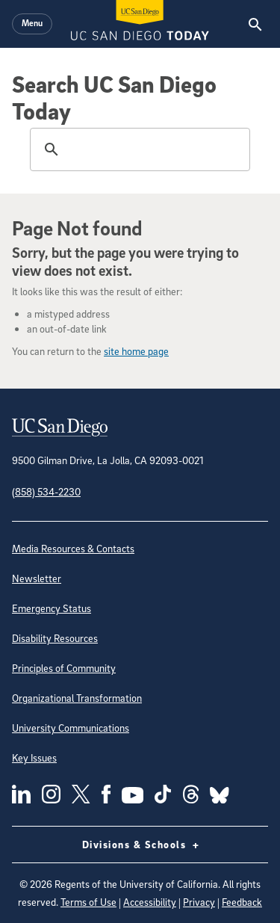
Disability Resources (55, 638)
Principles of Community (64, 667)
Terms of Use (88, 901)
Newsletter (36, 578)
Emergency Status (51, 608)
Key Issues (34, 757)
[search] (137, 149)
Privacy (199, 901)
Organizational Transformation (77, 697)
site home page (136, 351)
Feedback (242, 901)
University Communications (70, 727)
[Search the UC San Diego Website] (255, 24)
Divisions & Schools (140, 844)
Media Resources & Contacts (73, 548)
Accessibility (149, 901)
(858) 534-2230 (46, 491)
